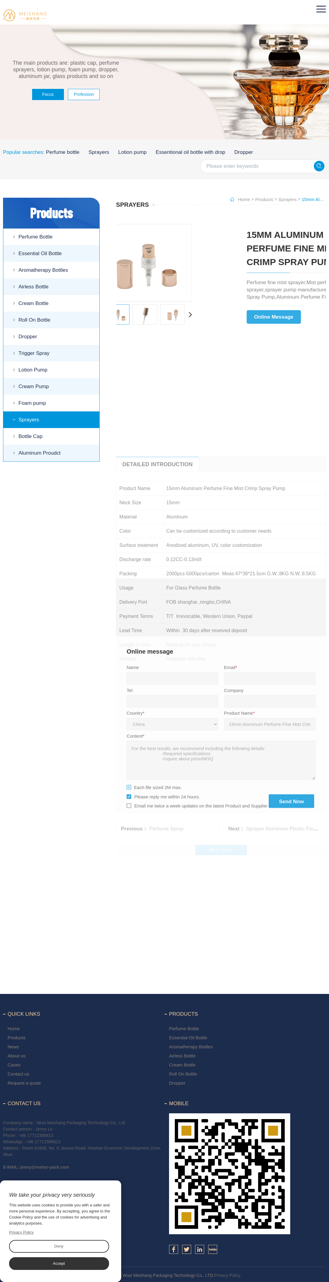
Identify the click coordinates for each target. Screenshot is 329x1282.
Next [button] (131, 314)
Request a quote (24, 1083)
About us (16, 1055)
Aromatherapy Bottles (43, 270)
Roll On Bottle (34, 320)
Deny (58, 1246)
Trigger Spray (33, 353)
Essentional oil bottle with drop (190, 152)
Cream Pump (33, 386)
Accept (59, 1263)
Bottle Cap (30, 436)
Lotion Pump (32, 370)
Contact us (18, 1073)
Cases (14, 1064)
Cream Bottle (33, 303)
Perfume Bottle (35, 237)
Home (244, 199)
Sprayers (98, 152)
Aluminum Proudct (39, 453)
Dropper (243, 152)
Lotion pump (132, 152)
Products (264, 199)
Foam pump (32, 403)
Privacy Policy (227, 1275)
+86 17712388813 (36, 1135)
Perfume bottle (63, 152)
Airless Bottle (33, 287)
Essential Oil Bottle (40, 253)
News (13, 1046)
